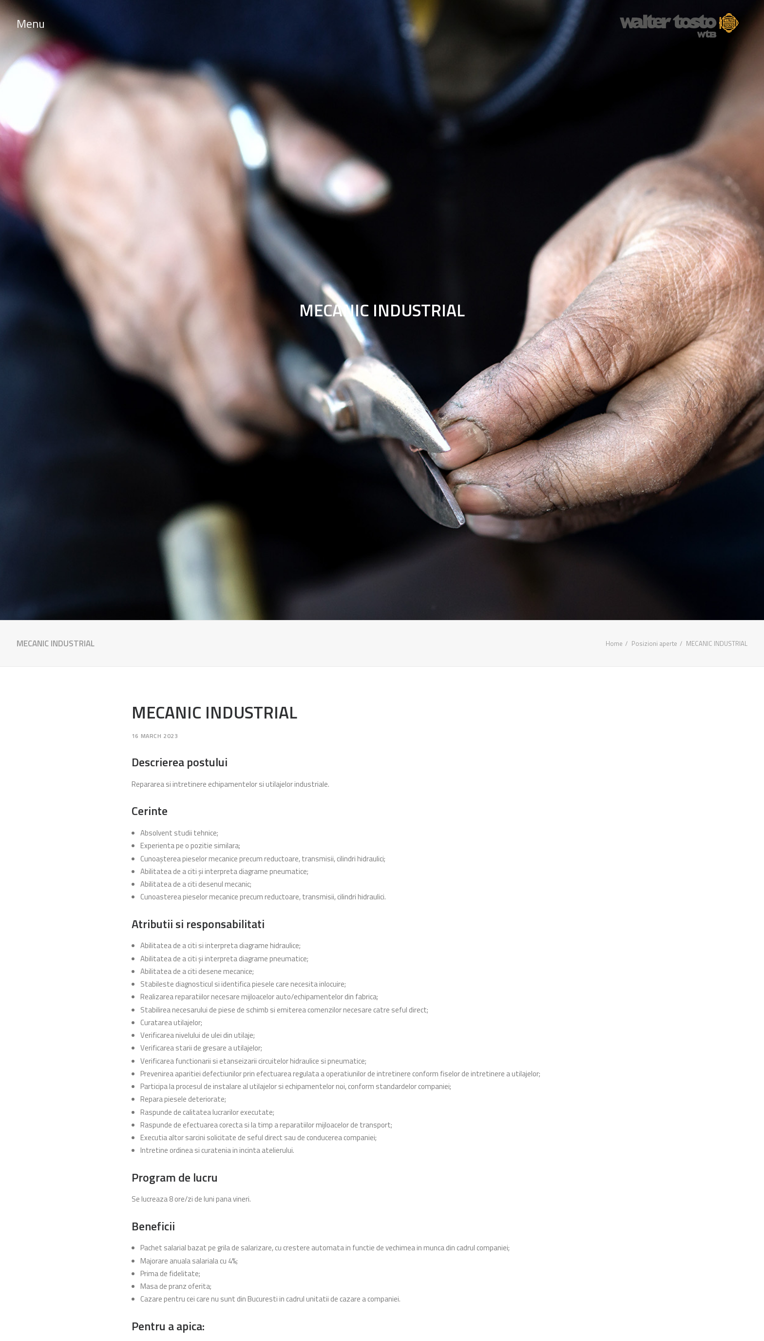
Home (614, 643)
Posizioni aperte (654, 643)
